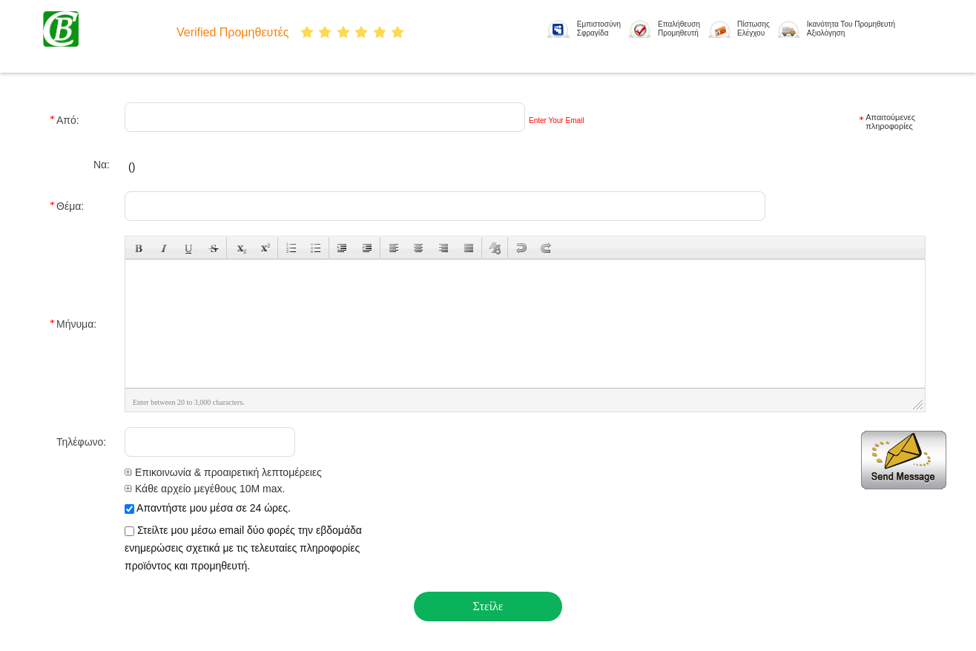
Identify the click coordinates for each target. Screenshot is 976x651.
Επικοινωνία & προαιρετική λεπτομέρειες (223, 472)
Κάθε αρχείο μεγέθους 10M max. (205, 489)
